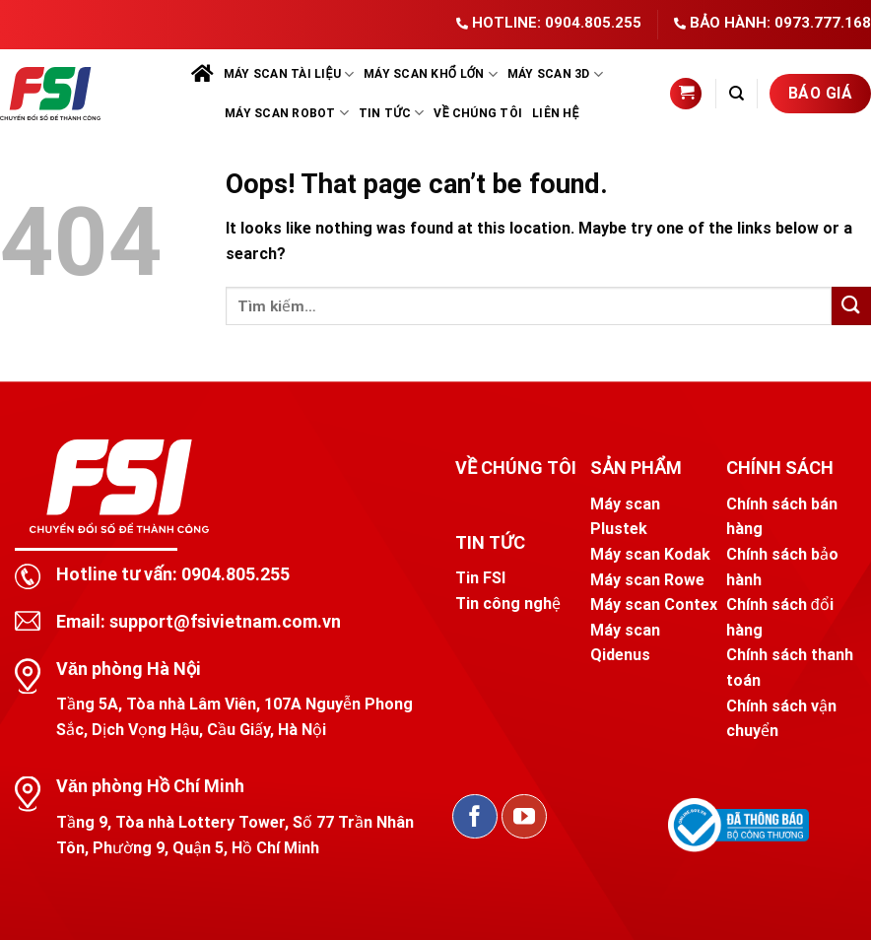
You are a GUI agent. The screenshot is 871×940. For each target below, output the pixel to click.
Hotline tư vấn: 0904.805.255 (173, 574)
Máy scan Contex (653, 604)
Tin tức (391, 112)
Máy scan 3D (555, 74)
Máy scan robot (287, 112)
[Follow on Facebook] (475, 816)
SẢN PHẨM (635, 467)
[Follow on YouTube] (524, 816)
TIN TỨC (490, 542)
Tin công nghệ (508, 603)
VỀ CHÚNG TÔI (515, 467)
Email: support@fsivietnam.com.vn (198, 621)
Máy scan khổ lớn (431, 74)
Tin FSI (480, 578)
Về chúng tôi (478, 113)
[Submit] (851, 306)
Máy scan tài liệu (289, 74)
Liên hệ (555, 113)
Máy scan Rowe (647, 580)
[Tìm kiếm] (736, 93)
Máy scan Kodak (650, 554)
